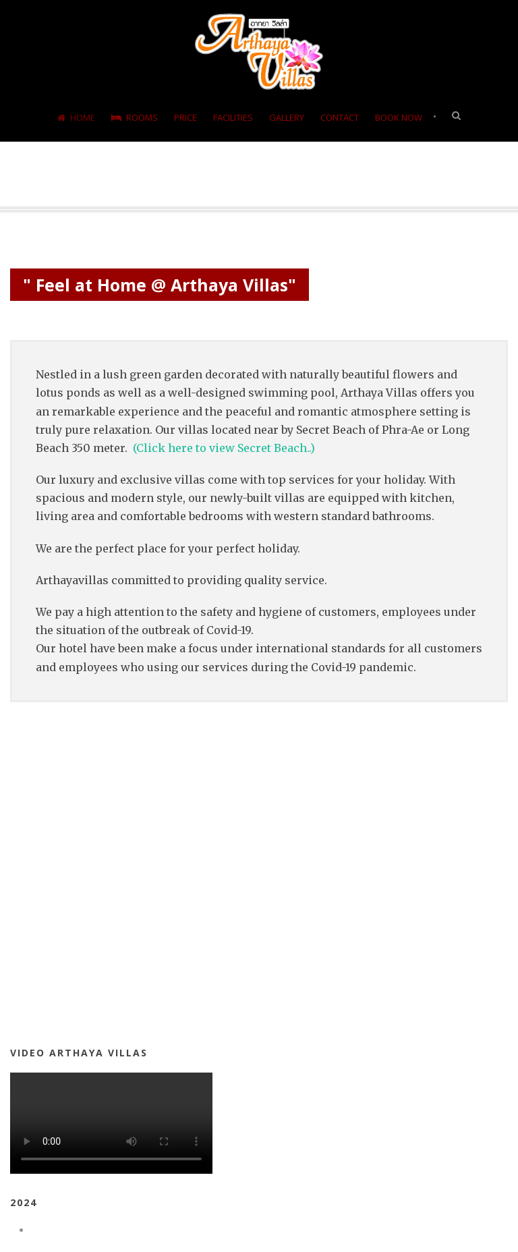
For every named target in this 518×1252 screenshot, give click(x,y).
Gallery (286, 117)
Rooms (134, 117)
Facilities (233, 117)
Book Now (398, 117)
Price (185, 117)
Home (76, 117)
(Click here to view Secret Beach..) (224, 448)
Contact (339, 117)
